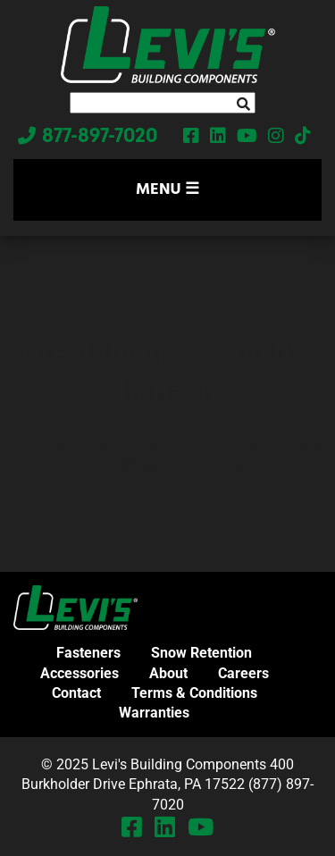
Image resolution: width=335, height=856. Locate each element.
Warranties (154, 712)
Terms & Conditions (194, 692)
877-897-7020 (99, 138)
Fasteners (88, 652)
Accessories (79, 673)
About (168, 673)
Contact (76, 692)
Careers (243, 673)
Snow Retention (201, 652)
